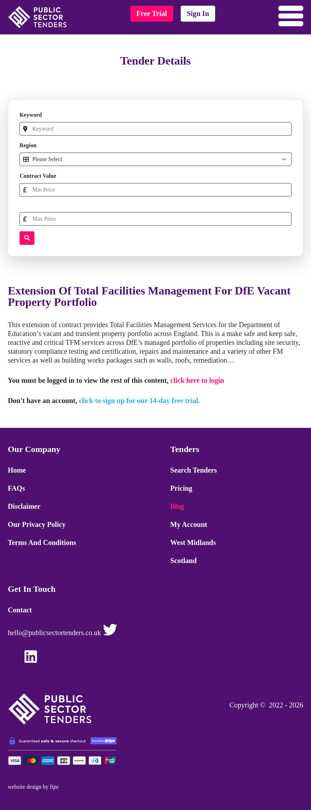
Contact (20, 610)
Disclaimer (24, 506)
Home (17, 470)
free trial (151, 13)
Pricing (181, 488)
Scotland (183, 560)
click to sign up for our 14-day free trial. (139, 400)
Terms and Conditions (42, 542)
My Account (188, 524)
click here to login (197, 380)
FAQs (16, 488)
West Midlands (193, 542)
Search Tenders (193, 470)
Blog (177, 506)
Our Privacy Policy (37, 524)
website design (25, 787)
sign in (198, 13)
